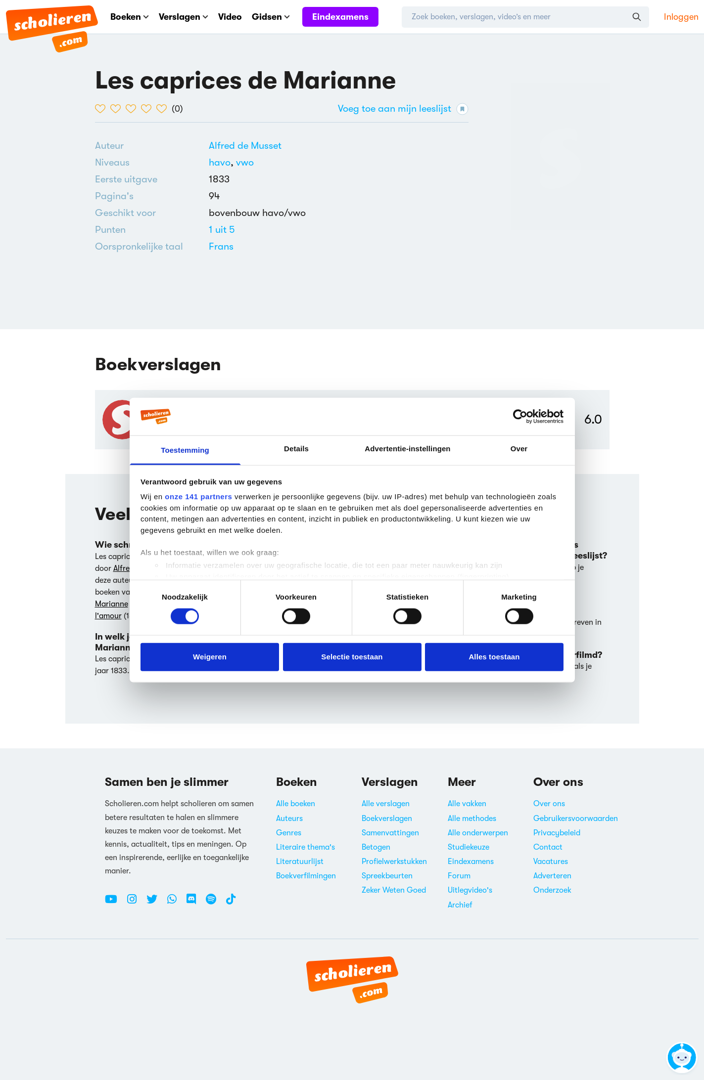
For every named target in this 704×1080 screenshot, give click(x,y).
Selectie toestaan (351, 656)
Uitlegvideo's (470, 890)
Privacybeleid (556, 832)
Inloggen (681, 17)
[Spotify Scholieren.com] (215, 903)
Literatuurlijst (300, 861)
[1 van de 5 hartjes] (102, 108)
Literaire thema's (305, 847)
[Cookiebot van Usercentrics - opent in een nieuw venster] (520, 416)
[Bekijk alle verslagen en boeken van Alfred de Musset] (245, 145)
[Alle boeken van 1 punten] (222, 229)
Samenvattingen (390, 832)
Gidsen (271, 17)
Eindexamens (340, 17)
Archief (460, 905)
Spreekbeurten (387, 875)
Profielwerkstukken (394, 861)
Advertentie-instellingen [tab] (407, 448)
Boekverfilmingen (306, 875)
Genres (288, 832)
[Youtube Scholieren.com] (115, 903)
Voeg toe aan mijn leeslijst (403, 109)
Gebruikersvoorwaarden (575, 818)
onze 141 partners (198, 496)
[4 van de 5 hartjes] (148, 108)
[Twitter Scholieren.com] (155, 903)
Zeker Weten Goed (394, 890)
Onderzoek (552, 890)
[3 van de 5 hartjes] (133, 108)
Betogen (376, 847)
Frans (221, 246)
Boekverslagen (387, 818)
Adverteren (552, 875)
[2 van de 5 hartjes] (118, 108)
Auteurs (289, 818)
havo (222, 162)
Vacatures (550, 861)
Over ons (549, 803)
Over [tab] (519, 448)
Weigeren (210, 656)
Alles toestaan (494, 656)
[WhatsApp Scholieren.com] (175, 903)
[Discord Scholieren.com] (195, 903)
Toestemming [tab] (185, 450)
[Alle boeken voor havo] (222, 162)
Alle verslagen (386, 803)
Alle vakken (467, 803)
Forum (459, 875)
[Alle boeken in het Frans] (221, 246)
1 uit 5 (222, 229)
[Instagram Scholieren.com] (135, 903)
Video (230, 17)
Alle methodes (472, 818)
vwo (245, 162)
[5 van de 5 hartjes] (164, 108)
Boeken (129, 17)
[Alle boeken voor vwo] (245, 162)
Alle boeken (295, 803)
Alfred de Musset (245, 145)
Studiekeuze (468, 847)
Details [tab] (296, 448)
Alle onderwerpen (478, 832)
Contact (548, 847)
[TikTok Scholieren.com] (230, 903)
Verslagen (183, 17)
